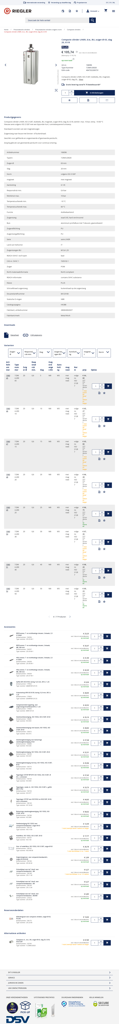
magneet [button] (87, 352)
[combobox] (60, 20)
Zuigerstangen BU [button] (58, 352)
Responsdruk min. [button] (29, 352)
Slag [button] (41, 352)
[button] (94, 11)
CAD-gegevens (36, 335)
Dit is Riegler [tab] (14, 972)
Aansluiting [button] (73, 352)
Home (6, 30)
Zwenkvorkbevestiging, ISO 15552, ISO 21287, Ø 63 (33, 717)
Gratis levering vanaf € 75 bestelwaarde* (83, 84)
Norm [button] (101, 352)
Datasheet (15, 335)
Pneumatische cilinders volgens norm (48, 30)
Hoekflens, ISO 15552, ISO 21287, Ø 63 (29, 836)
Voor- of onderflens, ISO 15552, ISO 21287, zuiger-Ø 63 (34, 846)
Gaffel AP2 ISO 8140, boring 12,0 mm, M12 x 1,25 (32, 682)
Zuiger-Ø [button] (13, 352)
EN (110, 2)
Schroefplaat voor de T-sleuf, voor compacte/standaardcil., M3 (27, 882)
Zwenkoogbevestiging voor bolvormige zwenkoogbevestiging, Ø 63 (29, 741)
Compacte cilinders (73, 30)
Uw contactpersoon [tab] (17, 988)
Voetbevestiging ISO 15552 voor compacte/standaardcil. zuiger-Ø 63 (28, 825)
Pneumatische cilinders (22, 30)
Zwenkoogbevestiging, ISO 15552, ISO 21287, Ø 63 (33, 752)
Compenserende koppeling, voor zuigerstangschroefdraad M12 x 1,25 (28, 706)
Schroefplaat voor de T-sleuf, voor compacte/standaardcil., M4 (27, 870)
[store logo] (17, 11)
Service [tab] (11, 978)
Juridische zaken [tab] (15, 983)
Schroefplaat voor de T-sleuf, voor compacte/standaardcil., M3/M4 (27, 895)
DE (107, 2)
